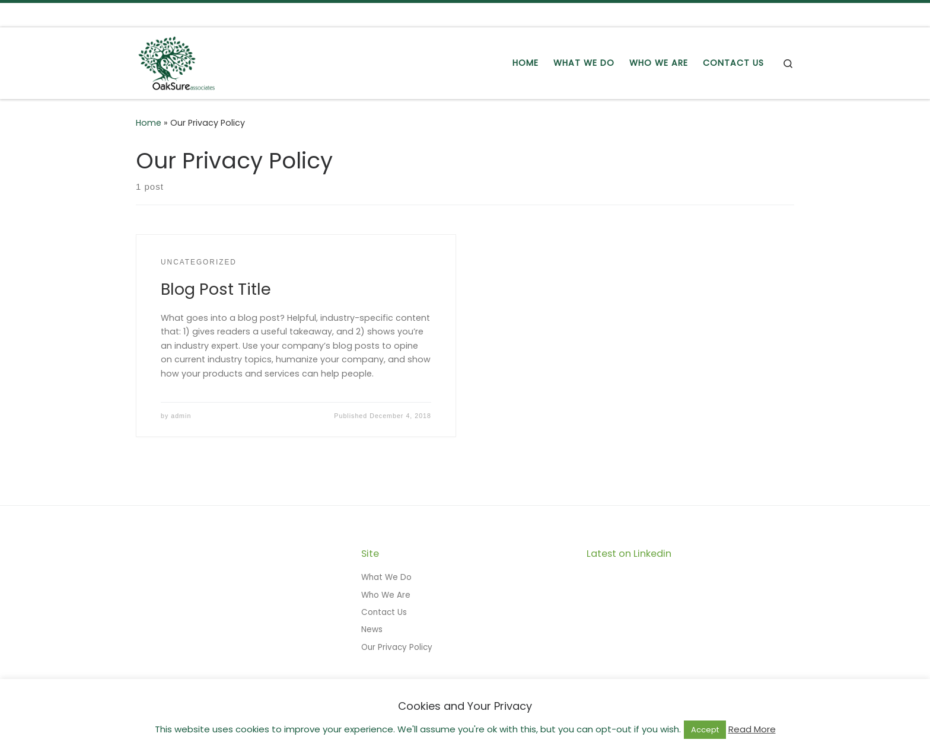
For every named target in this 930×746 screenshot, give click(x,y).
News (372, 629)
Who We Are (385, 595)
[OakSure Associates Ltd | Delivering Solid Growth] (177, 61)
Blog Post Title (216, 289)
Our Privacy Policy (396, 647)
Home (148, 123)
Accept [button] (705, 729)
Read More (752, 729)
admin (181, 415)
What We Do (386, 577)
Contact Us (384, 612)
